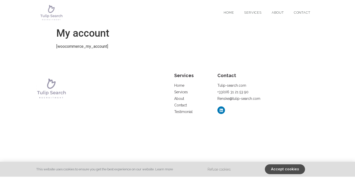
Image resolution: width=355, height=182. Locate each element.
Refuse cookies (219, 169)
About (278, 12)
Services (253, 12)
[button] (285, 169)
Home (229, 12)
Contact (302, 12)
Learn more (164, 169)
